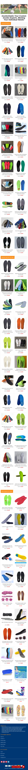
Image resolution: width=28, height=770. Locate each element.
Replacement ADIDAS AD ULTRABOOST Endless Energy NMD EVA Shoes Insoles (7, 332)
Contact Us (2, 738)
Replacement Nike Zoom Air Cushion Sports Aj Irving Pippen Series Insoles (7, 174)
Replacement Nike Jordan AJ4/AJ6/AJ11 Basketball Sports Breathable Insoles (7, 117)
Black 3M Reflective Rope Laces (7, 622)
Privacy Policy (3, 740)
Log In (2, 751)
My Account (3, 753)
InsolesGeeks (13, 768)
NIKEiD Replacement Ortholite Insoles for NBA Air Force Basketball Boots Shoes (21, 585)
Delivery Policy (3, 742)
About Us (2, 736)
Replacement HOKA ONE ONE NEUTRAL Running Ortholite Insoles (7, 232)
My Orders (2, 755)
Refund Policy (3, 744)
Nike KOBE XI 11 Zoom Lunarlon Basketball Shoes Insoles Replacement (7, 251)
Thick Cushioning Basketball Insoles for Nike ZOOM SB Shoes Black (7, 446)
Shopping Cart (3, 757)
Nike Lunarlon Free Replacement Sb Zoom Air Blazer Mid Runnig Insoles (7, 40)
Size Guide (2, 746)
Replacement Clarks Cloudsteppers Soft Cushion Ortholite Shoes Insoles (21, 155)
